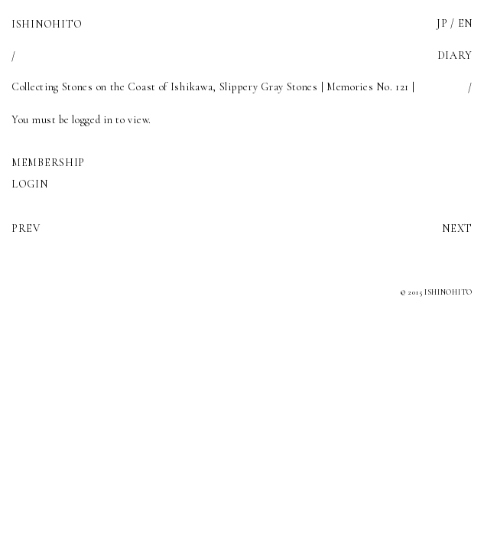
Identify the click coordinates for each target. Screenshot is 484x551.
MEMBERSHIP (48, 162)
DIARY (455, 55)
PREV (26, 228)
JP (442, 23)
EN (465, 23)
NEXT (457, 228)
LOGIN (29, 184)
